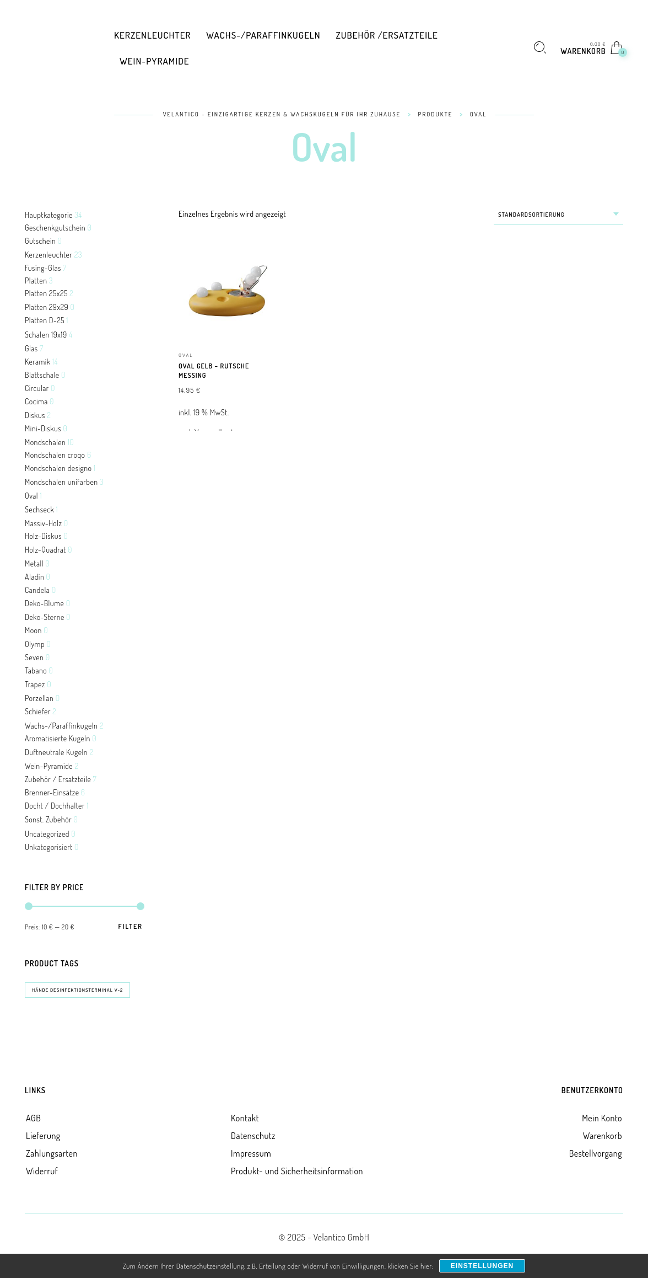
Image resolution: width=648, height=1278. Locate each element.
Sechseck (39, 509)
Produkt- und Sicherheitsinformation (297, 1171)
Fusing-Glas (43, 267)
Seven (34, 657)
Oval (31, 495)
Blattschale (42, 374)
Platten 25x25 (46, 293)
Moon (33, 630)
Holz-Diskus (43, 536)
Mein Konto (602, 1118)
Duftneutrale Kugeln (56, 752)
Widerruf (42, 1171)
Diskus (35, 415)
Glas (31, 348)
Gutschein (40, 240)
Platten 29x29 (46, 307)
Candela (37, 590)
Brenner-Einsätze (52, 792)
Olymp (35, 644)
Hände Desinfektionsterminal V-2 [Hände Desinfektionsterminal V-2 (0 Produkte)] (77, 990)
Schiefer (38, 711)
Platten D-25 (44, 320)
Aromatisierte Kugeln (57, 738)
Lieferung (43, 1135)
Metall (34, 563)
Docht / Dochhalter (55, 805)
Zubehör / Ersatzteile (58, 779)
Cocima (36, 401)
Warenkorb (602, 1135)
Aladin (34, 576)
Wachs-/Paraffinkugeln (61, 725)
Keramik (38, 361)
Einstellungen (482, 1266)
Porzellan (39, 698)
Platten (36, 280)
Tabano (36, 670)
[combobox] (558, 215)
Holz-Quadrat (45, 549)
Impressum (251, 1153)
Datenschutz (253, 1135)
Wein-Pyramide (49, 766)
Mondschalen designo (58, 468)
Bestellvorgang (595, 1153)
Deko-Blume (44, 603)
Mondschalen (45, 442)
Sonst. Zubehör (48, 819)
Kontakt (245, 1118)
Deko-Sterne (44, 617)
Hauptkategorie (49, 215)
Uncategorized (47, 833)
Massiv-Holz (43, 523)
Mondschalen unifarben (61, 481)
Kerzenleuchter (48, 254)
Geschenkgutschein (55, 227)
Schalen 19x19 (46, 334)
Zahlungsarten (52, 1153)
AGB (33, 1118)
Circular (37, 388)
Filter (130, 926)
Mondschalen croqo (55, 454)
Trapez (35, 684)
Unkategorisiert (49, 847)
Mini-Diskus (43, 428)
